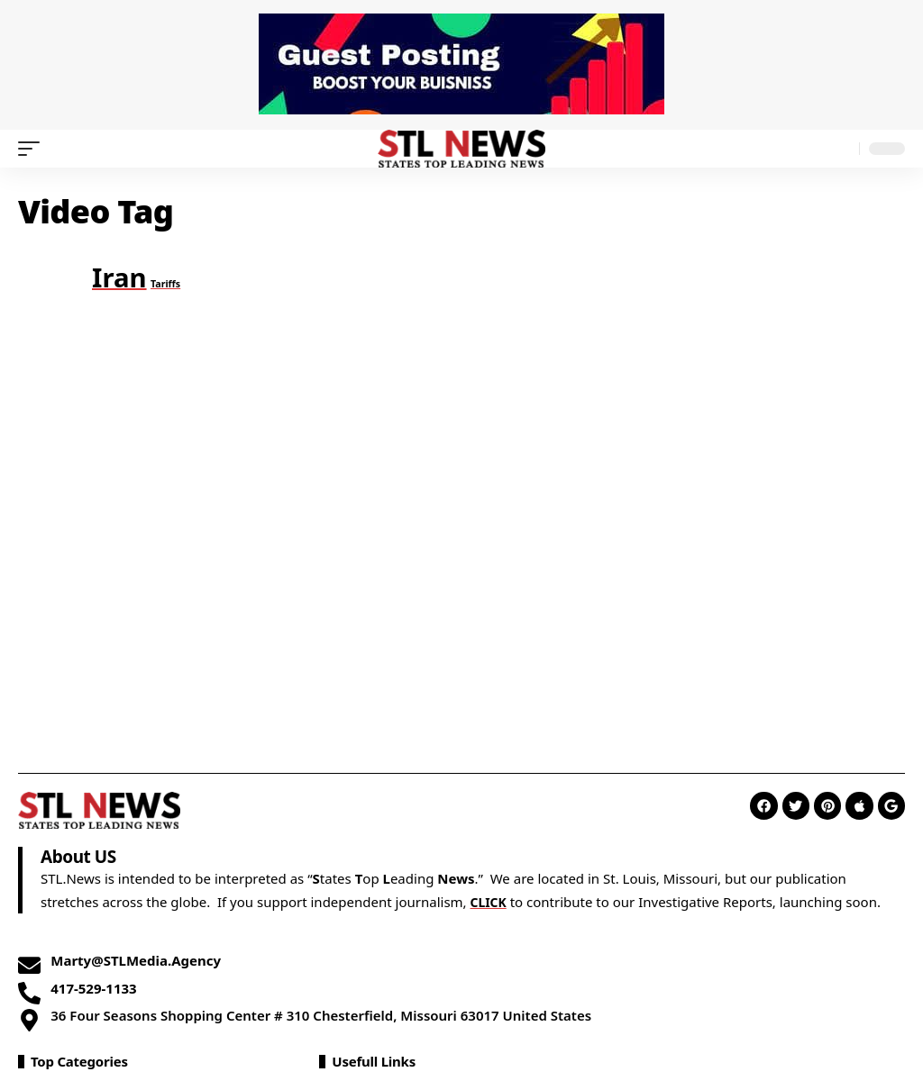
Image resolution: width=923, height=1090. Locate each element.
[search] (840, 149)
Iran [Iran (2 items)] (119, 277)
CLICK (490, 902)
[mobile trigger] (33, 148)
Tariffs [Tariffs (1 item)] (165, 283)
